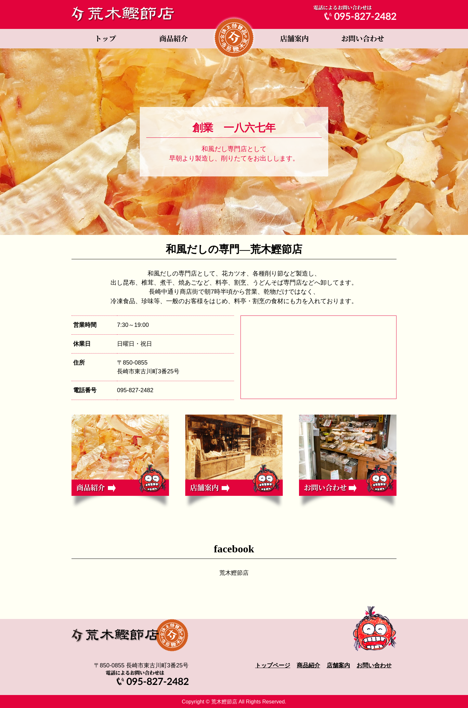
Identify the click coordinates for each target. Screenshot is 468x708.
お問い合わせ (362, 38)
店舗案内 (294, 38)
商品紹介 (174, 38)
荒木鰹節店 (234, 573)
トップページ (106, 38)
